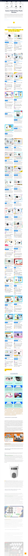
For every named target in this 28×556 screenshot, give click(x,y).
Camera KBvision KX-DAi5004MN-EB (17, 60)
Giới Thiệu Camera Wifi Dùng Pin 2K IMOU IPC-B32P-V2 (13, 414)
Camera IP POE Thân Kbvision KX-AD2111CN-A (18, 126)
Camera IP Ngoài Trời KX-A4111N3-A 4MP (8, 265)
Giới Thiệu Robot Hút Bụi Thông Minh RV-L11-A (18, 383)
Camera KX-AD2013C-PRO (8, 303)
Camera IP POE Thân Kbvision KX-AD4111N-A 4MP (18, 338)
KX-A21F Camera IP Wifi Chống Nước (18, 159)
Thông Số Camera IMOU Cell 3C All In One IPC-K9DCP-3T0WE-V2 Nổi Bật (14, 411)
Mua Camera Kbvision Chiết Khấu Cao (9, 32)
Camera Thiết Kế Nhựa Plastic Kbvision (14, 27)
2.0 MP (22, 29)
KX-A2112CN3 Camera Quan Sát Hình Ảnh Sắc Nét (8, 145)
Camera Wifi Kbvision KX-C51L (18, 302)
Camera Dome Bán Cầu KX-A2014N (17, 284)
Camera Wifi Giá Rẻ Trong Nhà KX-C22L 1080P (8, 173)
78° (15, 29)
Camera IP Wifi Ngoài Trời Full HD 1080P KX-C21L (17, 173)
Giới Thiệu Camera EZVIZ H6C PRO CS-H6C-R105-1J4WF (9, 383)
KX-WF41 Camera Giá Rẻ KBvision (17, 145)
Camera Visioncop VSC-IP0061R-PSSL (18, 409)
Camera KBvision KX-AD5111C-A (9, 98)
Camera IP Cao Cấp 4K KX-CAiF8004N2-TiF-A (17, 79)
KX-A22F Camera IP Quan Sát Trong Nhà (9, 284)
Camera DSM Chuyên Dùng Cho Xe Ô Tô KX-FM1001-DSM (18, 265)
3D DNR (10, 29)
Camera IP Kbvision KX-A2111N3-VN (17, 187)
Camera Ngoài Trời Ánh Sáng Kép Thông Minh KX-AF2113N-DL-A (9, 247)
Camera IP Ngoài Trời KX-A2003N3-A (8, 201)
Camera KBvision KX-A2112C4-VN (18, 215)
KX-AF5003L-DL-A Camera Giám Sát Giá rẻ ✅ (18, 357)
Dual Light (13, 29)
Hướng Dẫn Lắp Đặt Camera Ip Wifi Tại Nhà (10, 412)
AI (11, 29)
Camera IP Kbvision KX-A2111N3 (17, 41)
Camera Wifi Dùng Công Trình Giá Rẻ (18, 399)
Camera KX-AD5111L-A (8, 339)
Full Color (20, 29)
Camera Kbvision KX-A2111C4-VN (9, 215)
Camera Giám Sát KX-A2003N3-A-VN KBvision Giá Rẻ (18, 246)
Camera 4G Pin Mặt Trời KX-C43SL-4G (8, 131)
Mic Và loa (6, 29)
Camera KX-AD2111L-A (8, 112)
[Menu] (1, 0)
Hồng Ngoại (17, 29)
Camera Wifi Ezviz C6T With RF (8, 410)
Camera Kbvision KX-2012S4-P (18, 118)
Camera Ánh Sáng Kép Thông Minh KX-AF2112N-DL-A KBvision (9, 187)
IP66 (8, 29)
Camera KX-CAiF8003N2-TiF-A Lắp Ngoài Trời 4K (9, 79)
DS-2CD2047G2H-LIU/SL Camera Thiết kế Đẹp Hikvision (14, 408)
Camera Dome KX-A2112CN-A (18, 98)
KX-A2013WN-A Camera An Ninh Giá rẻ (17, 228)
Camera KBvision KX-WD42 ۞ (9, 356)
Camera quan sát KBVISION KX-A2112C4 (8, 40)
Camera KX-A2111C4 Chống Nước (8, 228)
